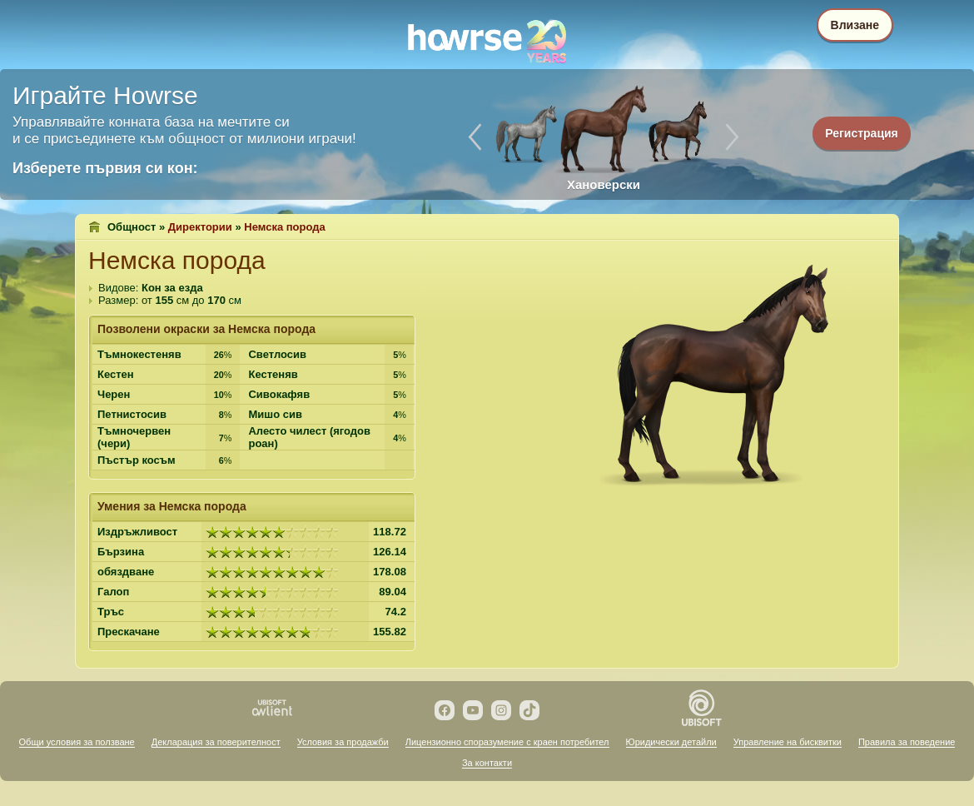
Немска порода (284, 227)
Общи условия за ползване (77, 742)
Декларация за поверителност (216, 742)
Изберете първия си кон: (105, 168)
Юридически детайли (671, 742)
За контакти (487, 763)
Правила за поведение (906, 742)
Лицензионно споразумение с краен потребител (507, 742)
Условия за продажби (343, 742)
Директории (200, 227)
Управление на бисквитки (787, 742)
